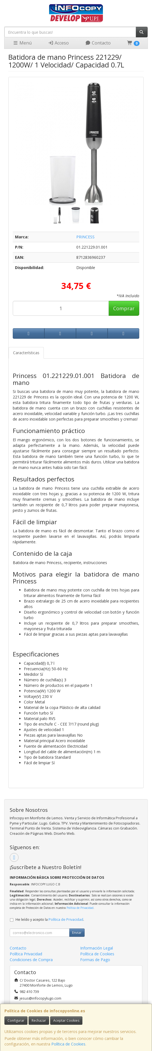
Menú (22, 43)
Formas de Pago (95, 959)
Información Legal (96, 948)
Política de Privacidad (80, 908)
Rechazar (39, 1020)
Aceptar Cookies (66, 1020)
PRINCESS (85, 236)
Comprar (124, 308)
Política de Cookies (68, 1044)
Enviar (77, 932)
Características (26, 352)
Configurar (15, 1020)
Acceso (58, 43)
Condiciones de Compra (31, 959)
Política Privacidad (26, 953)
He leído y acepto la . (50, 919)
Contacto (98, 43)
